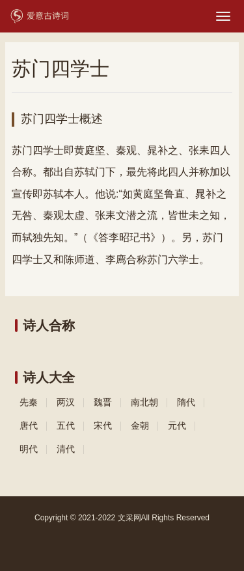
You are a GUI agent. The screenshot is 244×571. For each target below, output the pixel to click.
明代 (29, 449)
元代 (177, 425)
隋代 (186, 402)
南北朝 (144, 402)
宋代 (103, 425)
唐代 (29, 425)
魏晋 (103, 402)
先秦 (29, 402)
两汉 (66, 402)
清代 (66, 449)
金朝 (140, 425)
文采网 (129, 517)
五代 (66, 425)
